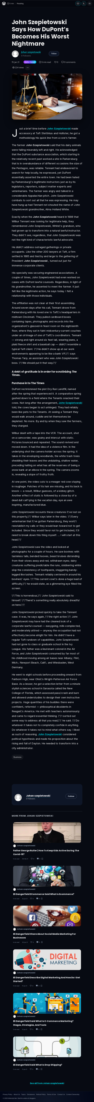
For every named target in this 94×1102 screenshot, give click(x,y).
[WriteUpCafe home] (4, 4)
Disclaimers (31, 1094)
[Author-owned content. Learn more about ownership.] (29, 62)
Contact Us (61, 1094)
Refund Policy (41, 1094)
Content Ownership (72, 1094)
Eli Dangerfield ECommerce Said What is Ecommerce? (43, 894)
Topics (23, 1094)
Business (17, 757)
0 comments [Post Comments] (68, 62)
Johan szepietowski (31, 52)
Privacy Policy (7, 1094)
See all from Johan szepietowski (47, 1083)
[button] (27, 67)
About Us (17, 1094)
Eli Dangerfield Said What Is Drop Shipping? (37, 1064)
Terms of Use (51, 1094)
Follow (53, 53)
